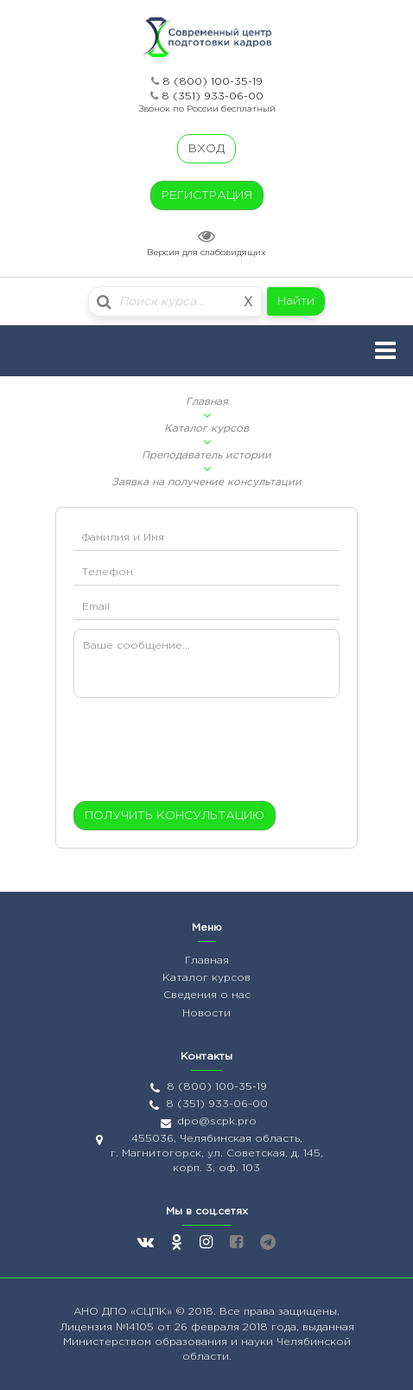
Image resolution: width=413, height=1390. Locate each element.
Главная (207, 402)
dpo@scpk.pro (217, 1121)
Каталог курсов (206, 428)
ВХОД (206, 149)
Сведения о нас (207, 995)
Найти (296, 301)
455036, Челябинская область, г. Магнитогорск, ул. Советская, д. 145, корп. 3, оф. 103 (217, 1153)
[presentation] (178, 753)
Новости (206, 1013)
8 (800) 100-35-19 (212, 81)
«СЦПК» (152, 1311)
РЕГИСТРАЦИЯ (207, 195)
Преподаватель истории (206, 455)
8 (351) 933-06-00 (213, 96)
